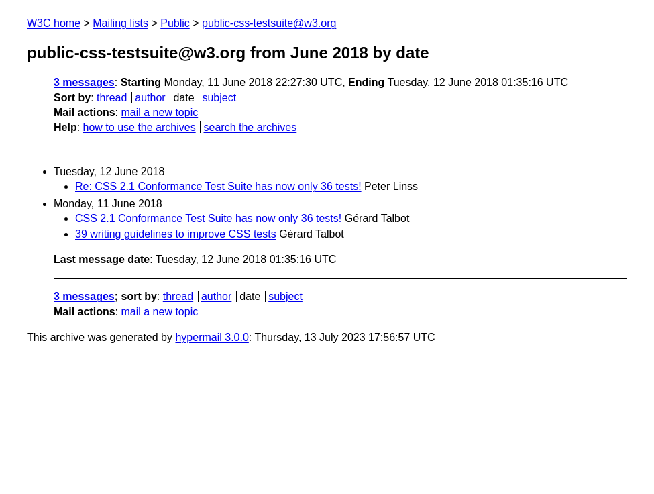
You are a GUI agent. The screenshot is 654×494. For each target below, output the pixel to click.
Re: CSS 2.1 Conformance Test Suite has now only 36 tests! (218, 186)
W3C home (53, 23)
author (150, 97)
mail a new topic (159, 112)
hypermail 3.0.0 (211, 337)
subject (219, 97)
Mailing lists (120, 23)
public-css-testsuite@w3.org (269, 23)
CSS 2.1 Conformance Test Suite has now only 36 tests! (208, 218)
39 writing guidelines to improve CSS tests (175, 234)
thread (112, 97)
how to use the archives (139, 127)
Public (175, 23)
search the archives (250, 127)
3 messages (84, 82)
